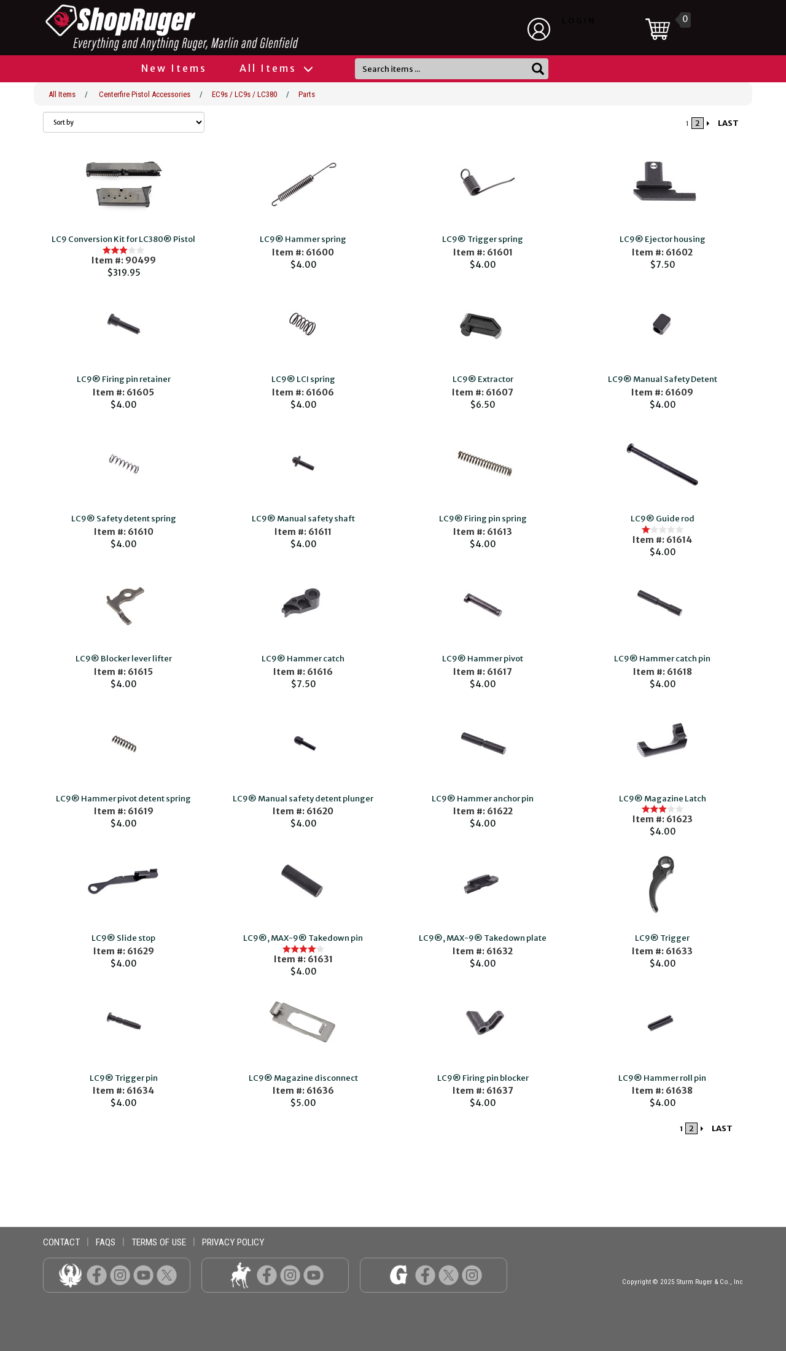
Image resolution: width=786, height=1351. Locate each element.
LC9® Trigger (662, 938)
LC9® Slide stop (123, 938)
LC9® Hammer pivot (482, 658)
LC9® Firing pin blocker (483, 1078)
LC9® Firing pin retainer (124, 379)
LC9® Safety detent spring (123, 518)
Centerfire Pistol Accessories (144, 94)
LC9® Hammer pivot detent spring (123, 798)
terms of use (158, 1242)
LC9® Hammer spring (303, 239)
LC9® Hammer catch (303, 658)
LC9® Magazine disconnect (303, 1078)
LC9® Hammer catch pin (662, 658)
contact (61, 1242)
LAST (728, 123)
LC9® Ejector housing (663, 239)
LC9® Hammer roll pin (662, 1078)
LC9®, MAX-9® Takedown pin (303, 938)
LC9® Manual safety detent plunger (303, 798)
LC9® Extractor (483, 379)
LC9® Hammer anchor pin (483, 798)
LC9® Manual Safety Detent (662, 379)
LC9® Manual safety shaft (303, 518)
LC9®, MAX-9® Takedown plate (483, 938)
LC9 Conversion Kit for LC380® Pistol (123, 239)
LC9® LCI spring (303, 379)
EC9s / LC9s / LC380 (244, 94)
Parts (306, 94)
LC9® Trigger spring (482, 239)
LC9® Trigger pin (124, 1078)
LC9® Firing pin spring (483, 518)
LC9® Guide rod (663, 518)
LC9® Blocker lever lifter (124, 658)
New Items (174, 68)
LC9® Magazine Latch (662, 798)
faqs (105, 1242)
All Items (275, 68)
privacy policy (233, 1242)
